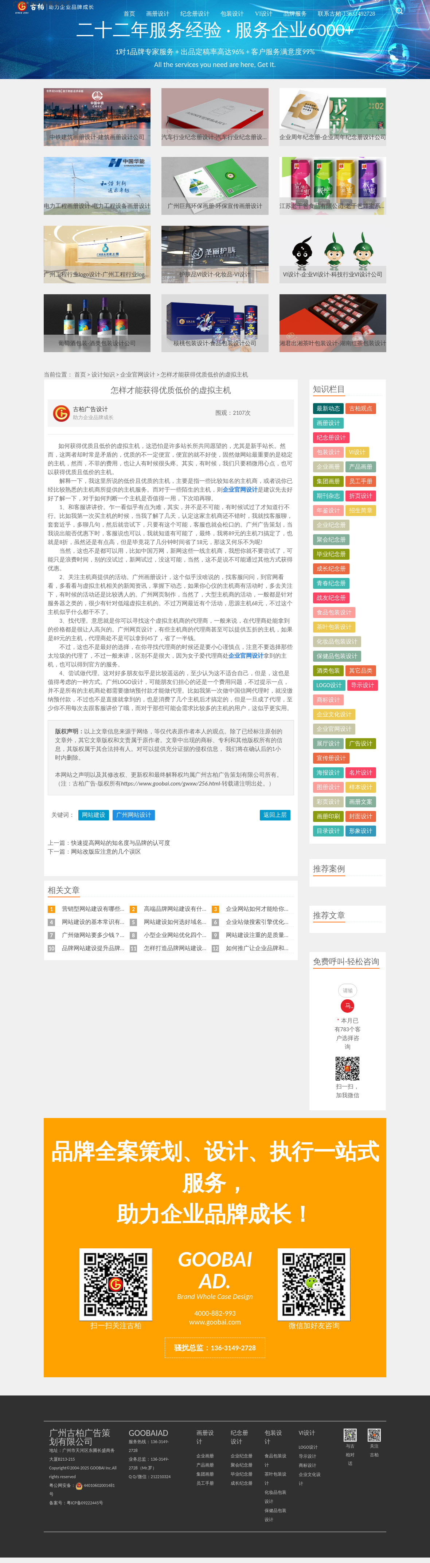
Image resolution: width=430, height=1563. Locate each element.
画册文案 (360, 801)
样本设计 (360, 787)
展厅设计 (328, 743)
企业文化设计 (334, 714)
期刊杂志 (328, 495)
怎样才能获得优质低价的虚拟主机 (204, 374)
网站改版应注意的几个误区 (106, 851)
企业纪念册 (331, 524)
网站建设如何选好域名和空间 (182, 921)
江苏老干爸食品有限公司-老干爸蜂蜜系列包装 (333, 205)
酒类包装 (328, 670)
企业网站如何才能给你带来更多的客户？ (278, 908)
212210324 (161, 1482)
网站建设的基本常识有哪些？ (100, 921)
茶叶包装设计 (334, 626)
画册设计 (194, 10)
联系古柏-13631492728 (349, 10)
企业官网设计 (137, 374)
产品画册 (360, 466)
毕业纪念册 (331, 554)
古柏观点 (360, 408)
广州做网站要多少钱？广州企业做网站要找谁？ (123, 935)
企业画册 (328, 466)
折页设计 (360, 495)
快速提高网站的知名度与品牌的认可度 (120, 842)
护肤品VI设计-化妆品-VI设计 (215, 274)
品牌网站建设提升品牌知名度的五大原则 (114, 948)
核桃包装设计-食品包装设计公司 (215, 343)
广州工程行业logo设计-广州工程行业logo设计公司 (97, 274)
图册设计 (328, 787)
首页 (172, 10)
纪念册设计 (224, 10)
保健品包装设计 (337, 656)
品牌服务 (305, 10)
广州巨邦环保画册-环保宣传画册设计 (215, 205)
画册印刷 (328, 816)
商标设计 (328, 699)
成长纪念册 (331, 568)
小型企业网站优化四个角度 (179, 935)
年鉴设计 (328, 510)
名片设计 (360, 772)
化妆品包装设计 (337, 641)
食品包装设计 (334, 612)
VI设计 (280, 10)
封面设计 (360, 816)
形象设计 (360, 830)
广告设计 (360, 743)
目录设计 (328, 830)
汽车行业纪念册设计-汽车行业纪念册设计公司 (214, 137)
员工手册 (360, 481)
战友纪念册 (331, 597)
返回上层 (275, 814)
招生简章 (360, 510)
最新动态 (328, 408)
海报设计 (328, 772)
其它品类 (360, 670)
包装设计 (255, 10)
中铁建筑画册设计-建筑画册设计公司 (97, 137)
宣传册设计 (331, 758)
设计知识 (103, 374)
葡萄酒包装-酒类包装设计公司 (97, 343)
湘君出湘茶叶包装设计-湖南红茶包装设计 (333, 343)
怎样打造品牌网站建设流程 (179, 948)
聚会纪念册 (331, 539)
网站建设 (93, 814)
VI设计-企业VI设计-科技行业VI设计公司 (333, 274)
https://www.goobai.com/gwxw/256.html (170, 783)
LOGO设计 (329, 685)
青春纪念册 (331, 583)
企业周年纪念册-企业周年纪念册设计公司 (333, 137)
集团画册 (328, 481)
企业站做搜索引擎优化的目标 (264, 921)
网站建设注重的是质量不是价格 (267, 935)
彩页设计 (328, 801)
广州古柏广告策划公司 (55, 11)
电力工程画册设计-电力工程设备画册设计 (97, 205)
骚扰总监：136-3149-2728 (215, 1353)
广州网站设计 (133, 814)
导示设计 (362, 685)
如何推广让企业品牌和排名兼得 (267, 948)
